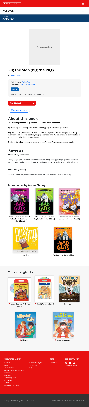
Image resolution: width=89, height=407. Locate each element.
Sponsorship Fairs (10, 378)
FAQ (30, 368)
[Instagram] (66, 363)
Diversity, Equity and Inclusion (14, 370)
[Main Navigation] (83, 4)
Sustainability (8, 380)
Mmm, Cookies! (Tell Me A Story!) (19, 305)
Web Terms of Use (27, 401)
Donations (7, 375)
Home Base (53, 363)
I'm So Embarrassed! (63, 340)
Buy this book (21, 103)
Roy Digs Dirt (69, 304)
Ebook (14, 89)
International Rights (35, 363)
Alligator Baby (25, 340)
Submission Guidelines (11, 385)
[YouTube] (74, 363)
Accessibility (8, 373)
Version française (19, 110)
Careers (6, 383)
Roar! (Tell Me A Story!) (44, 304)
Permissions (33, 365)
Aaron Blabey (16, 75)
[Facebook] (70, 363)
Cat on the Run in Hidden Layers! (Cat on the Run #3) (69, 218)
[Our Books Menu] (83, 11)
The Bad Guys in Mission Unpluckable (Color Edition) (44, 218)
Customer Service (71, 366)
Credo (6, 365)
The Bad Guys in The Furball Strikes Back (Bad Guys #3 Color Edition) (19, 219)
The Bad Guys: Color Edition (63, 255)
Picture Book (30, 84)
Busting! (26, 255)
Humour (22, 84)
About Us (7, 363)
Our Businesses (9, 368)
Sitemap (6, 401)
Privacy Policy (15, 401)
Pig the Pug (26, 82)
